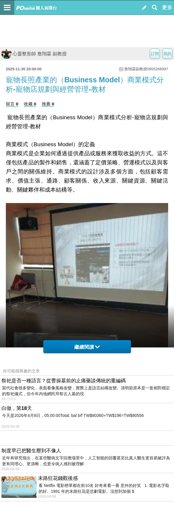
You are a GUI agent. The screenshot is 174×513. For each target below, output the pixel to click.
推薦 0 (48, 103)
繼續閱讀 (87, 347)
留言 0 (12, 103)
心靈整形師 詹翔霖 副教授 (34, 54)
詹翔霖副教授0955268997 (146, 69)
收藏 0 (30, 103)
